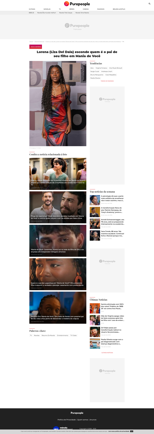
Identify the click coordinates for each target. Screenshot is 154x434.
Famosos (100, 9)
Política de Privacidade (67, 420)
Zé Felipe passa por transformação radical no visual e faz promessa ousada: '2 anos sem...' (111, 331)
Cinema (86, 9)
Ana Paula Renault (115, 68)
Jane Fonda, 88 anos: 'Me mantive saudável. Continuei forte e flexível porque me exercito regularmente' (112, 234)
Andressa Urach (106, 71)
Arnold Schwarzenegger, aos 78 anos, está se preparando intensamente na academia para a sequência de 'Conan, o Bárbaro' (112, 224)
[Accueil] (77, 3)
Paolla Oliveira (95, 78)
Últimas (32, 9)
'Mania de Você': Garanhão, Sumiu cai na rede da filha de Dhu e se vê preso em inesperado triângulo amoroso (57, 251)
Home (31, 41)
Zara (92, 68)
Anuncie (93, 420)
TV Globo (73, 335)
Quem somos (82, 420)
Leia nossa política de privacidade (118, 431)
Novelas (47, 9)
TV (60, 9)
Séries (71, 9)
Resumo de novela (48, 335)
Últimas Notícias (39, 41)
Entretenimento (62, 335)
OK (132, 431)
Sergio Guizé (94, 71)
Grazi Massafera (110, 75)
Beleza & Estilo (119, 9)
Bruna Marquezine (96, 75)
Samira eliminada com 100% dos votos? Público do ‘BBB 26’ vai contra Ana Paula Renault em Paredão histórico (112, 308)
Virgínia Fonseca (101, 68)
